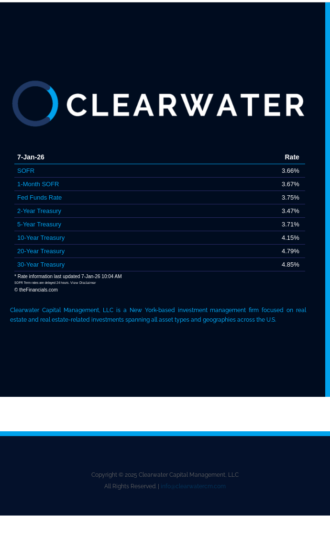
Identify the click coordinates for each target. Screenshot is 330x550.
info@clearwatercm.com (193, 486)
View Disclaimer (83, 283)
